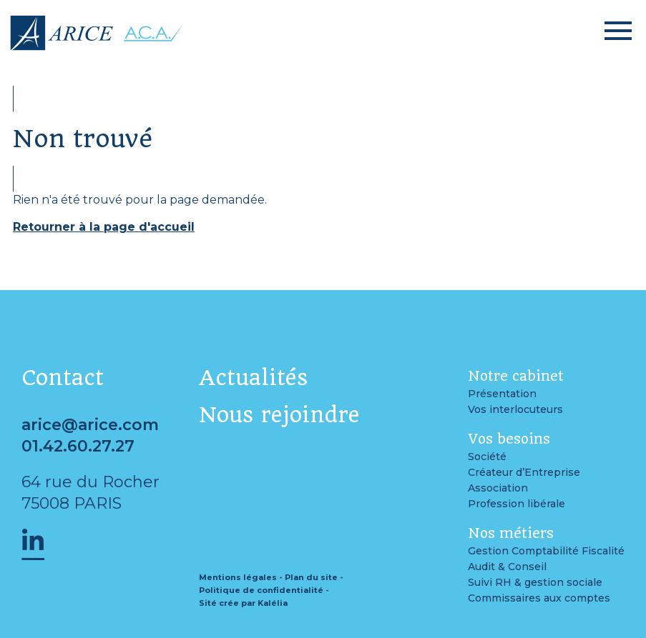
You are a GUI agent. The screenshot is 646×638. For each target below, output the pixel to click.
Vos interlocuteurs (515, 409)
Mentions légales (238, 577)
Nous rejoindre (279, 415)
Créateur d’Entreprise (524, 472)
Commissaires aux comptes (539, 598)
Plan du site (311, 577)
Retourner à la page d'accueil (104, 227)
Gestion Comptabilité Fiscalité (546, 550)
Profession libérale (516, 503)
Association (498, 488)
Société (487, 456)
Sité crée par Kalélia (243, 603)
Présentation (502, 393)
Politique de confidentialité (261, 590)
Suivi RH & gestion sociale (535, 582)
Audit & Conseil (507, 566)
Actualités (253, 378)
